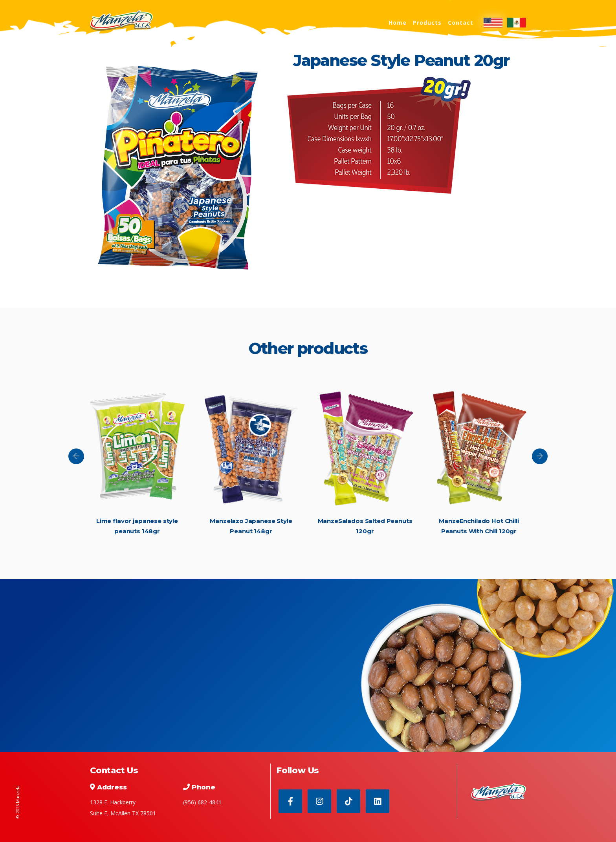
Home (398, 22)
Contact (460, 22)
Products (427, 22)
